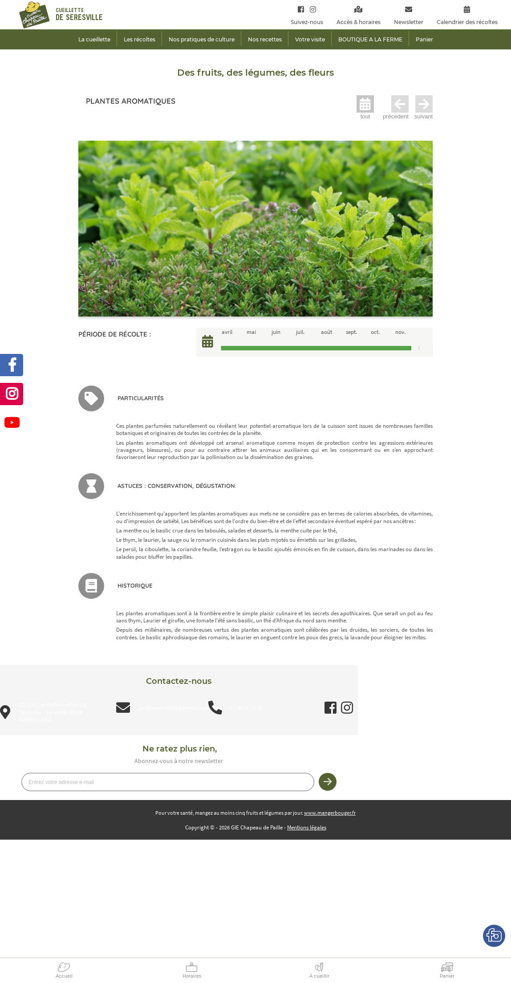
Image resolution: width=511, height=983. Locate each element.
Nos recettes (265, 39)
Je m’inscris (328, 782)
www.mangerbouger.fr (330, 812)
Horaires (191, 976)
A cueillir (319, 976)
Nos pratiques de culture (202, 39)
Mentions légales (306, 827)
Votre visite (310, 39)
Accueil (64, 976)
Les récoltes (139, 39)
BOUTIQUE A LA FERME (370, 39)
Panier (447, 976)
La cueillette (94, 39)
